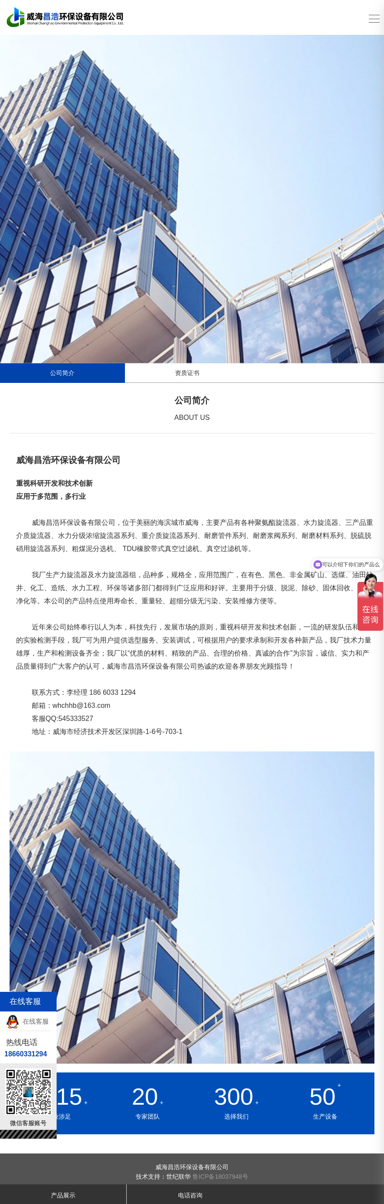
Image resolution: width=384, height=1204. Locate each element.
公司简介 (62, 372)
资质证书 (187, 372)
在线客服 (27, 1021)
